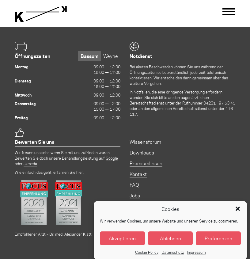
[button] (238, 212)
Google (112, 158)
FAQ (134, 184)
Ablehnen (170, 241)
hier (79, 172)
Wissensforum (145, 142)
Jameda (30, 163)
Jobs (135, 195)
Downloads (142, 152)
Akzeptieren (122, 241)
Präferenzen (218, 241)
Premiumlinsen (146, 163)
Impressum (196, 255)
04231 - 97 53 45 (219, 102)
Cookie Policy (146, 255)
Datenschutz (172, 255)
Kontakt (138, 174)
